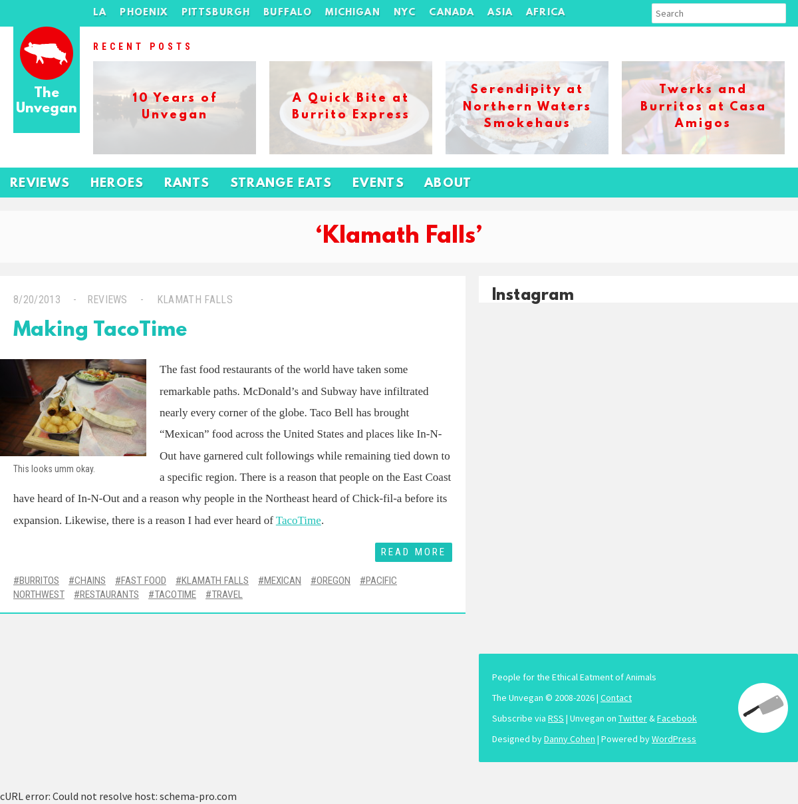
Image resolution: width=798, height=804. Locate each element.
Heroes (117, 184)
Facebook (677, 718)
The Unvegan (46, 101)
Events (378, 184)
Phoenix (144, 13)
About (448, 184)
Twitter (632, 718)
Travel (227, 595)
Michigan (352, 13)
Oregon (333, 581)
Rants (187, 184)
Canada (451, 13)
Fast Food (143, 581)
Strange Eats (281, 184)
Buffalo (287, 13)
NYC (405, 13)
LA (99, 13)
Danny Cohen (569, 739)
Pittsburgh (216, 13)
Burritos (39, 581)
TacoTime (298, 520)
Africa (545, 13)
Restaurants (109, 595)
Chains (90, 581)
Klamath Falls (193, 299)
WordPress (674, 739)
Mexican (282, 581)
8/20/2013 (37, 299)
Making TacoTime (100, 330)
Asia (500, 13)
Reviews (40, 184)
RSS (556, 718)
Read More (413, 552)
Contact (616, 698)
